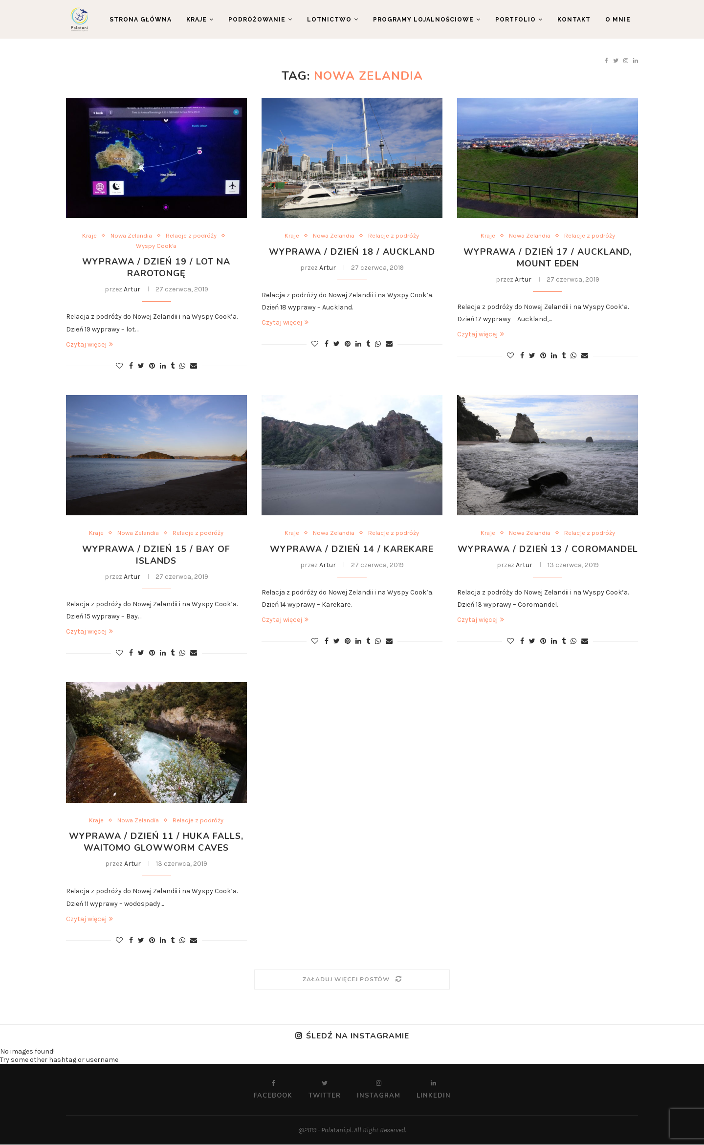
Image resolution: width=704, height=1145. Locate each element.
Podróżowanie (257, 19)
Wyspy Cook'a (156, 245)
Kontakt (574, 19)
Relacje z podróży (191, 235)
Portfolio (515, 19)
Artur (132, 290)
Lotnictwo (329, 19)
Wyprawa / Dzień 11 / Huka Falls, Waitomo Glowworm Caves (156, 842)
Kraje (196, 19)
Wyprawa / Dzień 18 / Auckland (352, 252)
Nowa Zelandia (131, 235)
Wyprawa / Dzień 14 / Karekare (352, 549)
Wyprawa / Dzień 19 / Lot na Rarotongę (156, 268)
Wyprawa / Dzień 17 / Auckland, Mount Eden (547, 257)
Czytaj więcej (89, 344)
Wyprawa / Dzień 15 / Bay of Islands (156, 555)
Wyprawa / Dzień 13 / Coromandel (548, 549)
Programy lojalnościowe (423, 19)
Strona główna (141, 19)
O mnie (618, 19)
